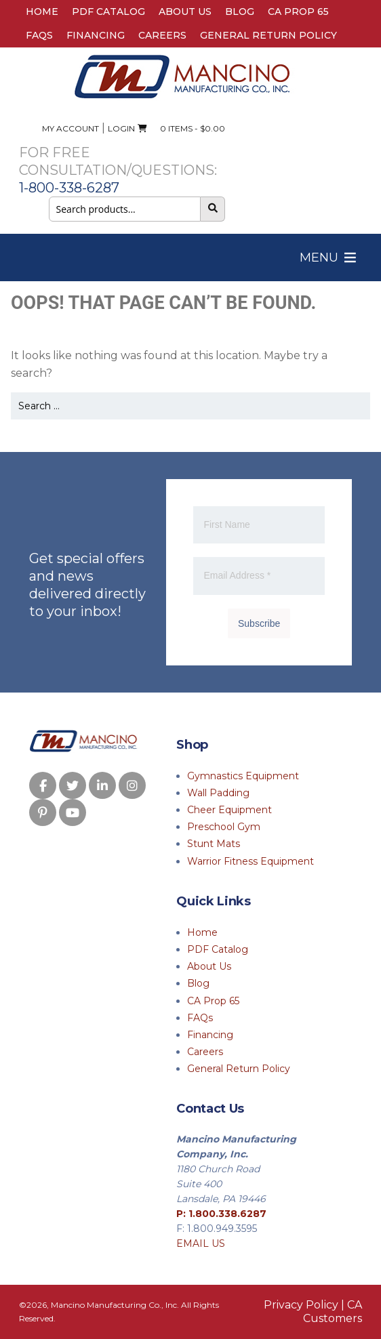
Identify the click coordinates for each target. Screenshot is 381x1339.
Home (42, 11)
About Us (185, 11)
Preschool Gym (223, 827)
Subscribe (259, 623)
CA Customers (332, 1311)
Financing (95, 35)
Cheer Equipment (229, 810)
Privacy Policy (301, 1304)
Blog (239, 11)
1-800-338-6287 (69, 188)
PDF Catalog (108, 11)
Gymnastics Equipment (243, 776)
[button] (319, 257)
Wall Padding (218, 793)
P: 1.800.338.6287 (221, 1214)
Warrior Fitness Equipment (250, 861)
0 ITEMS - (181, 128)
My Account (70, 128)
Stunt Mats (213, 844)
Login (121, 128)
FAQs (39, 35)
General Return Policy (268, 35)
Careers (162, 35)
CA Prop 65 (298, 11)
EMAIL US (200, 1243)
